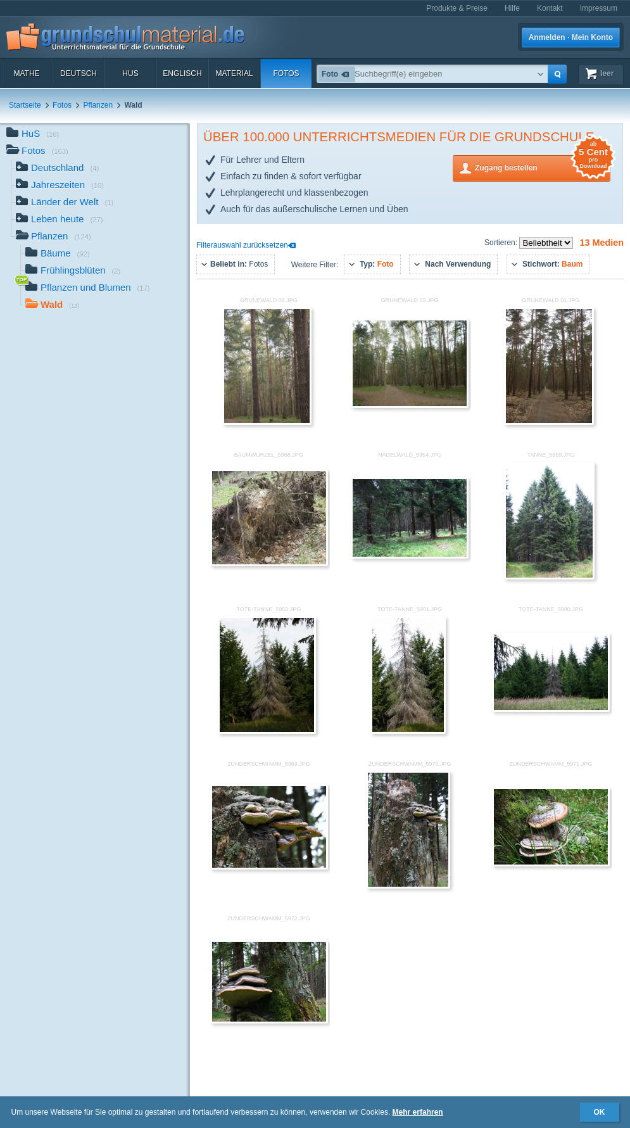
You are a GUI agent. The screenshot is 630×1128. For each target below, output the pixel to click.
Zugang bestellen (542, 167)
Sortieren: (501, 242)
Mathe (26, 73)
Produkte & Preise (457, 8)
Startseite (25, 105)
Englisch (182, 73)
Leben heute (59, 220)
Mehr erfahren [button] (418, 1112)
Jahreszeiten (60, 186)
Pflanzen (98, 105)
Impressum (598, 8)
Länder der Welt (64, 203)
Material (234, 73)
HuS (130, 73)
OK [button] (599, 1112)
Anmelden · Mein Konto (571, 37)
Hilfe (512, 8)
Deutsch (78, 73)
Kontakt (550, 8)
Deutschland (57, 169)
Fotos (286, 73)
